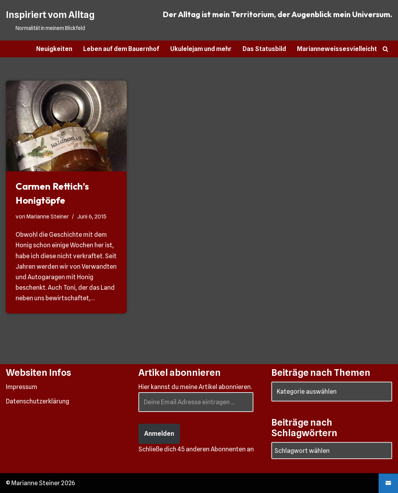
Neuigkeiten (54, 49)
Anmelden (159, 433)
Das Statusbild (264, 49)
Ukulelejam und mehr (201, 49)
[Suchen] (385, 49)
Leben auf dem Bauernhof (121, 49)
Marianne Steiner (47, 216)
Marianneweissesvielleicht (337, 49)
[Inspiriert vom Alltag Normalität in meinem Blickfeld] (50, 20)
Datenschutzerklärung (37, 401)
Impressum (21, 387)
